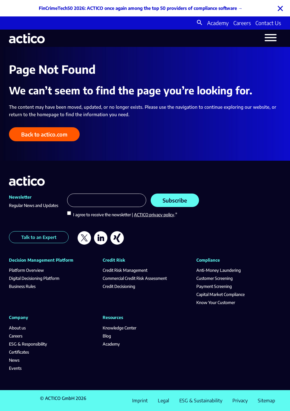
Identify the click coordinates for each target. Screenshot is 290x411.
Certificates (19, 352)
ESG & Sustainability (200, 401)
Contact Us (268, 22)
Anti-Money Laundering (218, 270)
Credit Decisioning (119, 286)
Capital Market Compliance (220, 294)
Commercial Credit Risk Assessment (135, 278)
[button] (200, 23)
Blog (107, 335)
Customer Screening (214, 278)
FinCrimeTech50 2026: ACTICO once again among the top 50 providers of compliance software (138, 8)
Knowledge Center (119, 327)
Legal (163, 401)
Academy (218, 22)
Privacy (240, 401)
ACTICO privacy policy (154, 214)
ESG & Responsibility (28, 343)
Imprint (140, 401)
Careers (242, 22)
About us (17, 327)
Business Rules (22, 286)
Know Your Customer (215, 302)
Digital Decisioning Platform (34, 278)
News (14, 360)
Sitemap (266, 401)
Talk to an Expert (38, 237)
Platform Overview (26, 270)
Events (15, 368)
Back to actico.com (44, 134)
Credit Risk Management (125, 270)
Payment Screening (214, 286)
